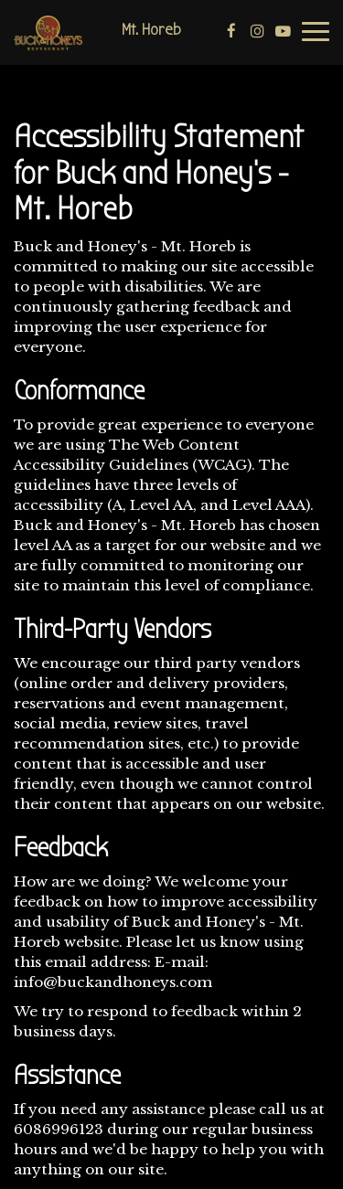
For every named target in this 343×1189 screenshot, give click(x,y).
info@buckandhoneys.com (113, 982)
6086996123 (58, 1129)
